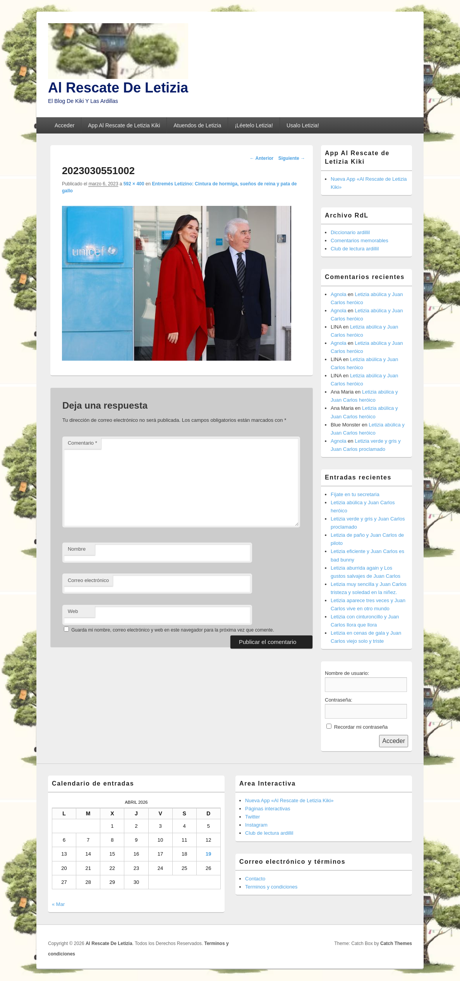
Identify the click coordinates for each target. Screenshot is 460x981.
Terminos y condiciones (271, 887)
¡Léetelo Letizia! (254, 125)
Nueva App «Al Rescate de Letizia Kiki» (289, 800)
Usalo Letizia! (303, 125)
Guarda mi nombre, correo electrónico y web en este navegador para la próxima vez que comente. (172, 630)
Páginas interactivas (267, 809)
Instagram (256, 825)
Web (73, 611)
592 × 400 (134, 184)
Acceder (64, 125)
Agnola (338, 294)
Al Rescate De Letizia (118, 88)
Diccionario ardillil (350, 232)
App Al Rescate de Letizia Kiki (124, 125)
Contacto (255, 879)
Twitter (252, 817)
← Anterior (262, 158)
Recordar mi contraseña (361, 727)
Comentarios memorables (359, 240)
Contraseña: (338, 700)
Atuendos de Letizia (197, 125)
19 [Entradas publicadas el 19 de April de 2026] (208, 854)
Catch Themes (396, 943)
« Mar (58, 904)
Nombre (77, 549)
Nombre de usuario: (347, 673)
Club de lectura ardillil (355, 249)
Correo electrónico (88, 580)
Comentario (82, 443)
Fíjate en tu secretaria (355, 494)
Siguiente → (291, 158)
